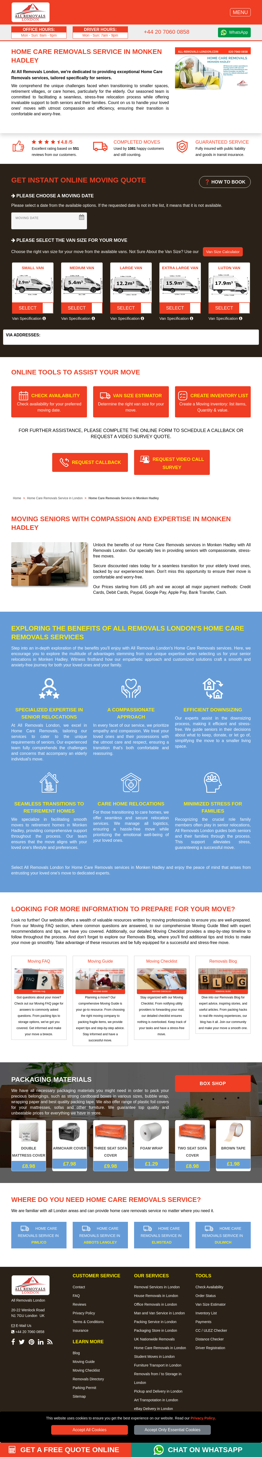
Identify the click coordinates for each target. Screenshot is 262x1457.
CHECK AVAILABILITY (49, 402)
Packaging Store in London (155, 1330)
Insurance (80, 1330)
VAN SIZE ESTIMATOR (131, 402)
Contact (79, 1287)
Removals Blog (223, 961)
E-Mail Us (21, 1326)
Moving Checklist (161, 961)
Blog (76, 1353)
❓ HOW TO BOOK (224, 182)
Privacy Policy (203, 1418)
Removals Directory (88, 1379)
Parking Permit (84, 1388)
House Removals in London (156, 1296)
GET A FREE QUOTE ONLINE (64, 1450)
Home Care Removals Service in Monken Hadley (124, 498)
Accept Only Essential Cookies (172, 1430)
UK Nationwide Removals (154, 1339)
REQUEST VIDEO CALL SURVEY (178, 463)
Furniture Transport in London (157, 1365)
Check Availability (209, 1287)
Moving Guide (100, 961)
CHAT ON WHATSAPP (205, 1450)
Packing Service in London (155, 1322)
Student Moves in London (154, 1356)
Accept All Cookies (90, 1430)
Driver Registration (210, 1348)
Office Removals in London (155, 1304)
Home (17, 498)
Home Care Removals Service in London (54, 498)
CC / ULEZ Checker (211, 1330)
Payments (203, 1322)
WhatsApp (238, 32)
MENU (240, 12)
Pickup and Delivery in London (158, 1391)
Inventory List (206, 1313)
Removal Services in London (157, 1287)
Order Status (205, 1296)
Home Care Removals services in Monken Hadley (118, 867)
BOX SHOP (213, 1083)
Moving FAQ (39, 961)
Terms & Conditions (88, 1322)
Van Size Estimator (210, 1304)
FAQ (76, 1296)
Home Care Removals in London (160, 1348)
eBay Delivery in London (153, 1409)
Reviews (79, 1304)
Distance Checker (209, 1339)
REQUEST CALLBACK (96, 462)
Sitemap (79, 1396)
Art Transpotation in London (156, 1400)
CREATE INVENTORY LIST (213, 402)
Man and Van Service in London (159, 1313)
